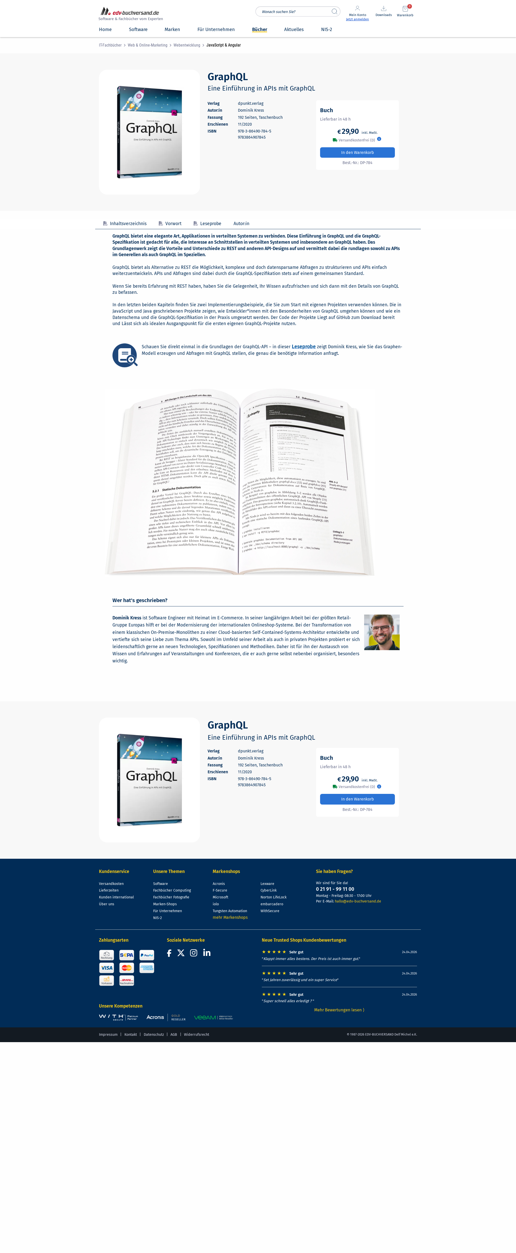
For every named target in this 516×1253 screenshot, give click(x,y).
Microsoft (220, 897)
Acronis (219, 884)
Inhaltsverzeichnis (125, 223)
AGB (173, 1034)
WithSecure (270, 911)
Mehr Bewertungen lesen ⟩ (339, 1009)
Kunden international (116, 897)
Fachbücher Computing (172, 890)
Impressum (108, 1034)
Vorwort (170, 223)
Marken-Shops (165, 904)
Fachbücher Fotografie (171, 897)
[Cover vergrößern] (149, 132)
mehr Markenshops (230, 917)
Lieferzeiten (109, 890)
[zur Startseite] (130, 14)
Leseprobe (207, 223)
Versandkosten (111, 884)
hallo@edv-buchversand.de (358, 901)
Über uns (106, 904)
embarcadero (272, 904)
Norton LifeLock (273, 897)
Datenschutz (154, 1034)
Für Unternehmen (167, 911)
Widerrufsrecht (196, 1034)
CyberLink (269, 890)
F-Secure (220, 890)
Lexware (267, 884)
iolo (216, 904)
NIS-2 (157, 918)
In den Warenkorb (357, 152)
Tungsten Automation (230, 911)
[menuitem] (113, 45)
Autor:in (241, 223)
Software (160, 884)
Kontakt (130, 1034)
